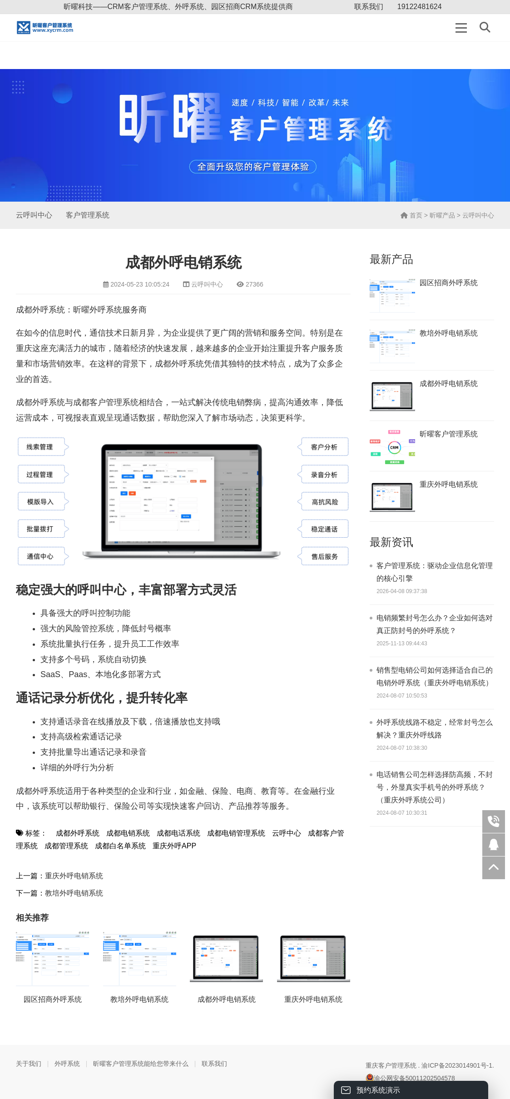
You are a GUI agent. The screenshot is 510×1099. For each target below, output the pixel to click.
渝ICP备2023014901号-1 (456, 1065)
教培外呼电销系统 (74, 893)
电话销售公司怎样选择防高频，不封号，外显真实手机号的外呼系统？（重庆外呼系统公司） (434, 787)
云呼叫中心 (34, 215)
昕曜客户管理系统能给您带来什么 (140, 1063)
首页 (411, 215)
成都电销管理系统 (236, 833)
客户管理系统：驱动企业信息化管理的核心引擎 (434, 572)
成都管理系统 (66, 846)
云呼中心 (286, 833)
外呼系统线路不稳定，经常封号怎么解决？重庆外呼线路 (434, 728)
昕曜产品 (442, 215)
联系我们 (368, 6)
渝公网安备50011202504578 (410, 1078)
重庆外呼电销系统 (74, 876)
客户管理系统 (87, 215)
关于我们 (28, 1063)
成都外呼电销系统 (227, 999)
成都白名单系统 (120, 846)
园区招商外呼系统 (53, 999)
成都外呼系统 (77, 833)
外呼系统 (67, 1063)
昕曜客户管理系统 (449, 434)
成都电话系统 (178, 833)
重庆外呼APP (174, 846)
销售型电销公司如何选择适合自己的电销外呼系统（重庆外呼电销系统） (434, 676)
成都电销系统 (128, 833)
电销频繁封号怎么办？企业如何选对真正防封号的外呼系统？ (434, 624)
